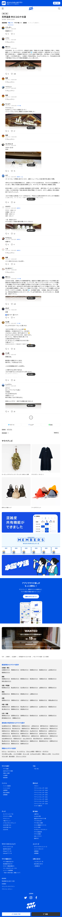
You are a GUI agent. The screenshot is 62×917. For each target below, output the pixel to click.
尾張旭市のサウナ (6, 736)
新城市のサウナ (24, 733)
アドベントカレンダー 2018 (41, 803)
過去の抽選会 (6, 792)
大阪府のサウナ (24, 700)
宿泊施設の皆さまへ (8, 864)
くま (6, 249)
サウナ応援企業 (38, 832)
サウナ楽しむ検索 (38, 823)
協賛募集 (5, 794)
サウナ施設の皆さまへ (8, 861)
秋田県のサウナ (43, 670)
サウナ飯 (19, 105)
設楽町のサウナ (24, 743)
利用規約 (4, 884)
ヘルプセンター (38, 861)
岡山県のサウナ (24, 706)
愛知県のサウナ (24, 694)
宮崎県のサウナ (52, 715)
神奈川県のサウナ (6, 681)
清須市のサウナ (54, 736)
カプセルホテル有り (35, 754)
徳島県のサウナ (52, 706)
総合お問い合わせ (38, 864)
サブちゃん (8, 238)
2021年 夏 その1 (7, 825)
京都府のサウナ (15, 700)
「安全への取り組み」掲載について (11, 872)
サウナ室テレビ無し (7, 754)
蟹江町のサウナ (15, 741)
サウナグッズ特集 (7, 816)
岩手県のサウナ (24, 670)
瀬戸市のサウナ (44, 726)
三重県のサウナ (34, 694)
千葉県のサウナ (43, 679)
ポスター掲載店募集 (8, 866)
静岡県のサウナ (15, 694)
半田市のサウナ (54, 726)
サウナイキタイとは (8, 847)
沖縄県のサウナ (16, 718)
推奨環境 (4, 878)
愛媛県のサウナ (15, 709)
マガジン (36, 786)
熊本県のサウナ (34, 715)
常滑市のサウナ (43, 731)
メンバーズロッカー (39, 849)
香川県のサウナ (6, 709)
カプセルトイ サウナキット (40, 829)
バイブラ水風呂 (17, 754)
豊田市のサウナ (54, 728)
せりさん (9, 429)
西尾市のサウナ (15, 731)
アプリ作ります (38, 821)
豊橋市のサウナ (16, 726)
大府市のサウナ (43, 733)
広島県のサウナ (34, 706)
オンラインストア (7, 814)
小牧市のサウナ (6, 733)
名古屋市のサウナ (6, 726)
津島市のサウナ (26, 728)
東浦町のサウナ (34, 741)
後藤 (6, 78)
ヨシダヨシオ (9, 144)
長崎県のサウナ (24, 715)
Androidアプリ (6, 853)
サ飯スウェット (7, 821)
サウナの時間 (37, 834)
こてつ (7, 38)
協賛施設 (36, 851)
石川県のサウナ (24, 687)
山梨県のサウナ (43, 687)
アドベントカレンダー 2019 (41, 801)
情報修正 (56, 433)
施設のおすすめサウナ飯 (40, 818)
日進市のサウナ (35, 736)
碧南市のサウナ (35, 728)
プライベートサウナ (21, 756)
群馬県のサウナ (24, 679)
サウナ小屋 (5, 756)
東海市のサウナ (34, 733)
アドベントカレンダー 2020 (41, 799)
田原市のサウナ (44, 736)
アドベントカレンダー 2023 (41, 792)
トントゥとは (6, 788)
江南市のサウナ (52, 731)
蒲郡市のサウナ (24, 731)
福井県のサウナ (34, 687)
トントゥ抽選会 (7, 786)
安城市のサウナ (6, 731)
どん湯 (7, 353)
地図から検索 (6, 773)
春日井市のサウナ (6, 728)
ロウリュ (4, 751)
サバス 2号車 (37, 827)
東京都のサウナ (52, 679)
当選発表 (5, 790)
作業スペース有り (46, 754)
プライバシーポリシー (7, 889)
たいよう (7, 104)
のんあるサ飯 (37, 816)
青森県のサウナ (15, 670)
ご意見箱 (36, 866)
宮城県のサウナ (34, 670)
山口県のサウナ (43, 706)
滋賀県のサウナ (6, 700)
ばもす (7, 308)
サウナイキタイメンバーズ (40, 847)
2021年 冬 (5, 829)
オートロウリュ (21, 751)
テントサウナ (55, 754)
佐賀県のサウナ (15, 715)
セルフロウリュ (12, 751)
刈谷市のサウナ (44, 728)
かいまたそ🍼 (9, 268)
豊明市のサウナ (26, 736)
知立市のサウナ (52, 733)
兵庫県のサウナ (34, 700)
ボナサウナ (45, 751)
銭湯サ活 (36, 838)
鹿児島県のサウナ (6, 718)
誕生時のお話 (6, 849)
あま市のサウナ (48, 738)
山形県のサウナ (52, 670)
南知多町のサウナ (43, 741)
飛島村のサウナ (24, 741)
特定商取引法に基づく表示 (8, 881)
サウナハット (6, 818)
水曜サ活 (18, 176)
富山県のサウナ (15, 687)
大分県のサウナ (43, 715)
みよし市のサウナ (27, 738)
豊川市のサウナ (16, 728)
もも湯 (7, 322)
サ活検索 (5, 775)
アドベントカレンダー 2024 (41, 790)
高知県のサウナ (24, 709)
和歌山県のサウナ (53, 700)
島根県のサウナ (15, 706)
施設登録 (5, 777)
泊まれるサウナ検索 (8, 771)
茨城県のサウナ (6, 679)
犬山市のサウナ (34, 731)
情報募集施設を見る (31, 644)
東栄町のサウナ (6, 743)
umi (6, 175)
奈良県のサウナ (43, 700)
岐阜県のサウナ (6, 694)
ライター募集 (37, 806)
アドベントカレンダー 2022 (41, 794)
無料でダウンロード (31, 596)
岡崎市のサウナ (26, 726)
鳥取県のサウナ (6, 706)
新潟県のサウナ (6, 687)
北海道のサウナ (6, 670)
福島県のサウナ (6, 672)
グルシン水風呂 (30, 751)
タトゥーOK (26, 754)
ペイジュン (8, 87)
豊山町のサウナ (6, 741)
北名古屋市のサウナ (7, 738)
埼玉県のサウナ (34, 679)
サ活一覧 (36, 769)
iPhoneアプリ (6, 851)
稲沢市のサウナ (15, 733)
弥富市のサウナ (17, 738)
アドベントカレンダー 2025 (41, 788)
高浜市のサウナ (16, 736)
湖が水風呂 (12, 756)
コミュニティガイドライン (8, 886)
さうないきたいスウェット (9, 823)
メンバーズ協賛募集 (8, 870)
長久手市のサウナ (38, 738)
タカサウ (7, 206)
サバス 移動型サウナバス (40, 825)
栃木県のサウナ (15, 679)
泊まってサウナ (38, 836)
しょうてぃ (8, 384)
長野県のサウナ (52, 687)
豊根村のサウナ (15, 743)
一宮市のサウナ (35, 726)
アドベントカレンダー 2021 (41, 797)
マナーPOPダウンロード (9, 868)
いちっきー (8, 27)
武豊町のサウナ (54, 741)
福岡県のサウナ (6, 715)
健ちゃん (7, 47)
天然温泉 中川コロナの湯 (14, 16)
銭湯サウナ (38, 751)
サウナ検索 (6, 769)
